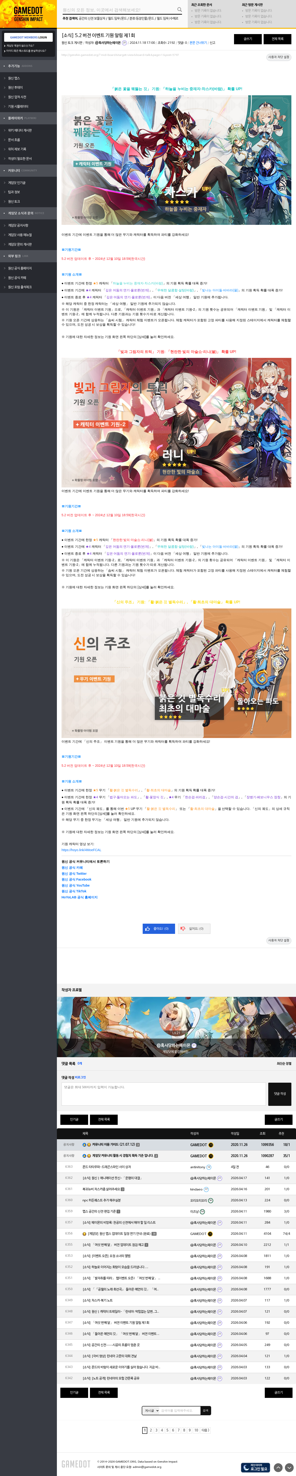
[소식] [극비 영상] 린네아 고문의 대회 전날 (110, 1356)
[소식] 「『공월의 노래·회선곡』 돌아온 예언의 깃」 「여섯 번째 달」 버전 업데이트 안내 (122, 1289)
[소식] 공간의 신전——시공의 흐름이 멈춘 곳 (111, 1345)
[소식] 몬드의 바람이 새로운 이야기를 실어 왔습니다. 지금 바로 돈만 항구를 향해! (122, 1367)
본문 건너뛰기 (198, 43)
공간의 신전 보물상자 (92, 18)
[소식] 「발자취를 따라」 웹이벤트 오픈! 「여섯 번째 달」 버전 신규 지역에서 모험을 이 (122, 1278)
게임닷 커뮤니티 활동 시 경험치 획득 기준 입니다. (123, 1156)
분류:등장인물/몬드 (142, 18)
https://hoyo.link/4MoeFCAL (81, 850)
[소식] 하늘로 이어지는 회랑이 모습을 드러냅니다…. (115, 1267)
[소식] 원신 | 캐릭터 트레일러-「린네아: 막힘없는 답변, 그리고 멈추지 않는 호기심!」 (122, 1312)
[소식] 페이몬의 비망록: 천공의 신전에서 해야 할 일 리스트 (119, 1223)
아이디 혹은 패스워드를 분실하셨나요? (26, 51)
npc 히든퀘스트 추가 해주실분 (102, 1200)
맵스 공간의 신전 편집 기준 (99, 1211)
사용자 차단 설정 (278, 57)
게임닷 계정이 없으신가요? (20, 46)
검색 (205, 1410)
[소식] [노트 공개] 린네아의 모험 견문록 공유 (111, 1378)
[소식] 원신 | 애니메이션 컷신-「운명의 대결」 (113, 1178)
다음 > (205, 1430)
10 (196, 1430)
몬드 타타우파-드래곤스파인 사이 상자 (107, 1167)
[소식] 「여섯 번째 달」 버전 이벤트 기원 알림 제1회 (116, 1323)
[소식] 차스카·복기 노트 (98, 1300)
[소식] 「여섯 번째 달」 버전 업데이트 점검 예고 (113, 1245)
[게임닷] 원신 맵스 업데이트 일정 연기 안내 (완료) (119, 1234)
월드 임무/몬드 (117, 18)
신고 (212, 43)
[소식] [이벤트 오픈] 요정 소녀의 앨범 (106, 1256)
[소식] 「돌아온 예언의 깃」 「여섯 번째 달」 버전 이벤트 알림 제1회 (122, 1334)
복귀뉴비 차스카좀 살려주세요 (101, 1189)
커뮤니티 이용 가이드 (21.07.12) (113, 1144)
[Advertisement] (176, 71)
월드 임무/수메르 (167, 18)
